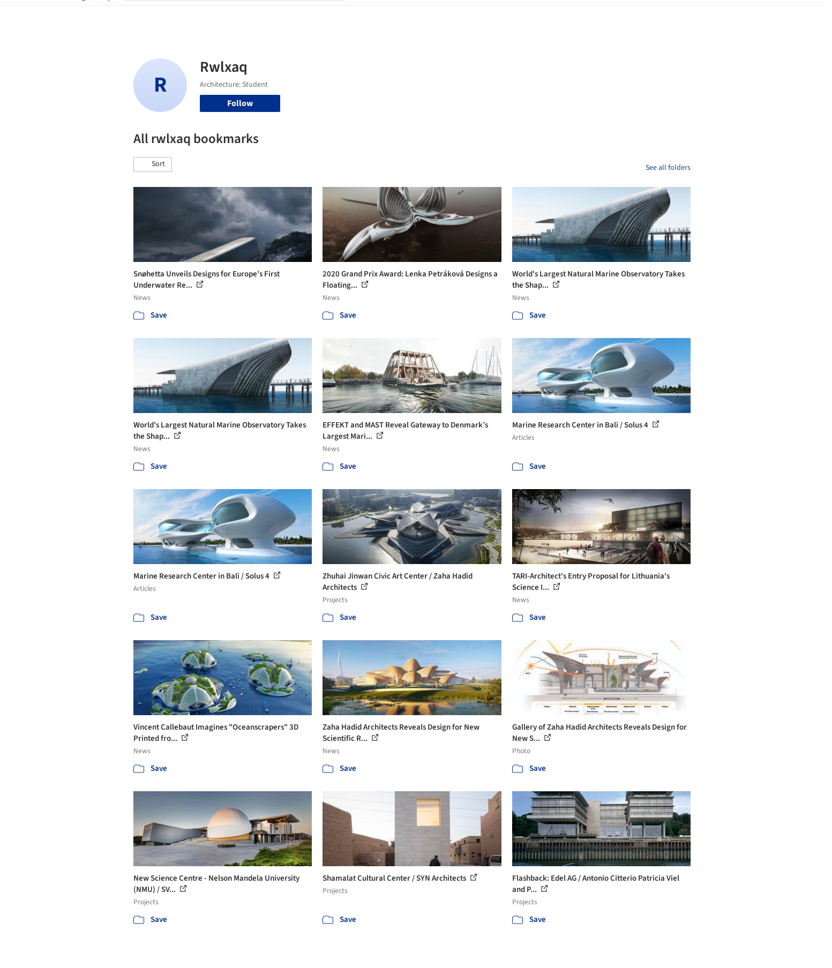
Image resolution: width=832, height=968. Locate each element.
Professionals (519, 15)
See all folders (668, 167)
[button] (152, 164)
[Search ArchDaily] (242, 15)
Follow (240, 103)
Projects (371, 15)
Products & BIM (458, 15)
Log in (650, 15)
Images (408, 15)
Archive (595, 15)
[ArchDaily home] (95, 15)
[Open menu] (737, 15)
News (562, 15)
